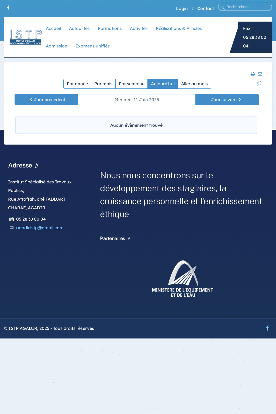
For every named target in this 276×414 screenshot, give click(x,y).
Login (182, 8)
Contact (205, 8)
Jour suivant (224, 99)
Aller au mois (194, 83)
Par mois (103, 83)
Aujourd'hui (163, 83)
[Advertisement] (138, 376)
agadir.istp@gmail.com (40, 227)
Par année (77, 83)
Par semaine (131, 83)
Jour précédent (49, 99)
